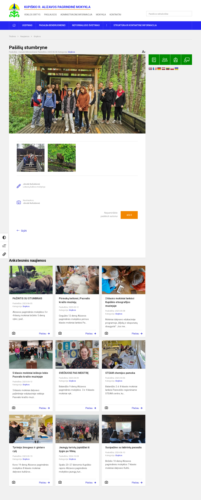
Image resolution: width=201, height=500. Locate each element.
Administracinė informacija (76, 14)
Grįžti (24, 230)
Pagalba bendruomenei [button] (52, 25)
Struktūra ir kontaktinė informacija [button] (135, 25)
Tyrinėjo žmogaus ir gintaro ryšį (29, 449)
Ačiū (129, 215)
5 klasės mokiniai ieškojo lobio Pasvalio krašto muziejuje (30, 374)
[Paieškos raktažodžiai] (169, 13)
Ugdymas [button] (27, 25)
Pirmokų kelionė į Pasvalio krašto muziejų (74, 300)
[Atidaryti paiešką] (189, 14)
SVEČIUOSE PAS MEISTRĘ (74, 372)
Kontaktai (115, 14)
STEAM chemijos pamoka (120, 372)
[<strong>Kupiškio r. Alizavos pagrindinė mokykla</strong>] (16, 10)
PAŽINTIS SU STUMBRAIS (27, 298)
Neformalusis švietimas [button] (86, 25)
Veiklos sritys (32, 14)
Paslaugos (50, 14)
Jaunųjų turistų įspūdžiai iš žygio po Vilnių (74, 449)
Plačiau (42, 333)
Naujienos (25, 36)
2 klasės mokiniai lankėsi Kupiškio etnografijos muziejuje (119, 302)
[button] (171, 6)
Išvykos (37, 36)
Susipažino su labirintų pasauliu (123, 447)
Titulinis (12, 36)
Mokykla (101, 14)
